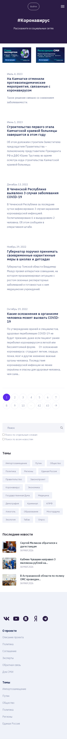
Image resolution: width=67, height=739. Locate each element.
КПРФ (49, 503)
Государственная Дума (18, 495)
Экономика (34, 487)
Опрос (41, 519)
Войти (33, 6)
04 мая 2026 (26, 550)
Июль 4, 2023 (14, 74)
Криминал (32, 503)
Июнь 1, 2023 (15, 122)
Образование (31, 511)
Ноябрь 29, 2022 (16, 246)
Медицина (43, 495)
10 (23, 405)
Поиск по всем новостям (19, 439)
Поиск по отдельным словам (21, 434)
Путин (38, 463)
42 (39, 405)
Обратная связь (11, 665)
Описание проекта (13, 637)
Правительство (14, 479)
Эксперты (8, 658)
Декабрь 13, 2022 (17, 184)
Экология (10, 519)
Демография (12, 503)
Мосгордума (53, 511)
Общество (55, 463)
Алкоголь (10, 511)
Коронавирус (13, 487)
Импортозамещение (16, 463)
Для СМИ (7, 671)
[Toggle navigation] (63, 6)
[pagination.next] (55, 405)
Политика (11, 471)
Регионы (28, 471)
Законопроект (37, 479)
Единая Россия (49, 471)
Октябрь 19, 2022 (17, 309)
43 (47, 405)
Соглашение (9, 651)
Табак (27, 519)
